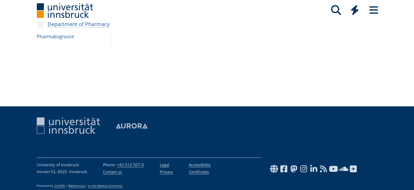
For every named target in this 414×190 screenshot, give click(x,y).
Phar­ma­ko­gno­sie (55, 36)
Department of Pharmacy (79, 24)
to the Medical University (105, 186)
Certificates (199, 171)
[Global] (355, 10)
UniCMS (59, 186)
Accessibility (200, 164)
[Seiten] (373, 10)
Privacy (166, 171)
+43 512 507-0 (130, 164)
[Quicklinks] (354, 10)
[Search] (336, 10)
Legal (164, 164)
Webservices (76, 186)
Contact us (112, 171)
